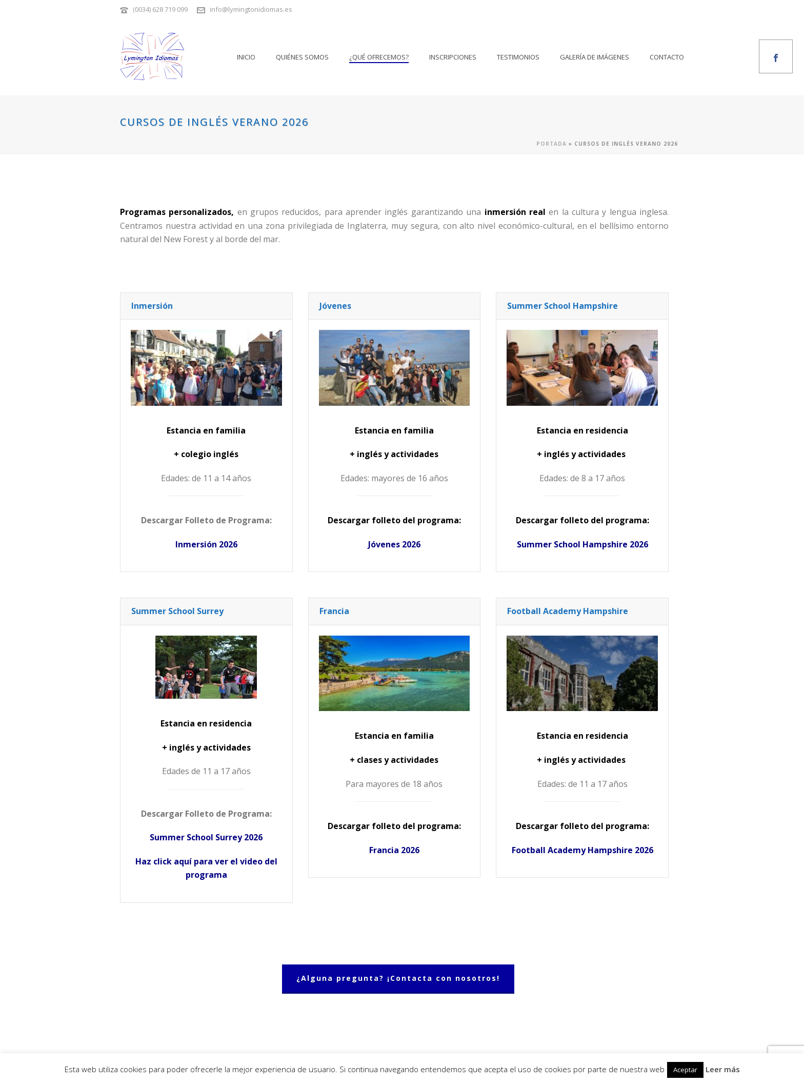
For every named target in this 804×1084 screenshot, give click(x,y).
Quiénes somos (302, 57)
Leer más (723, 1069)
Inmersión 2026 (206, 544)
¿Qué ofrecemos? (379, 57)
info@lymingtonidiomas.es (251, 9)
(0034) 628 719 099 (160, 9)
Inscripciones (452, 57)
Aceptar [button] (685, 1069)
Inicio (246, 57)
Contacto (667, 57)
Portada (551, 143)
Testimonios (518, 57)
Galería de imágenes (594, 57)
